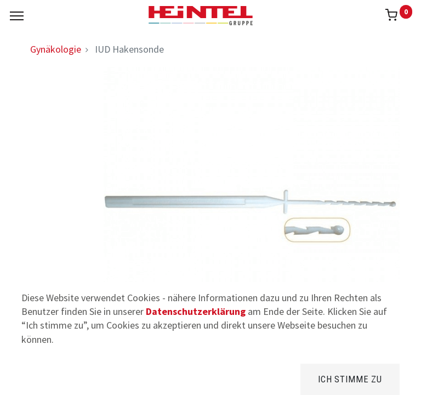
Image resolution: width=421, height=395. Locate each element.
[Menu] (17, 16)
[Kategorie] (298, 378)
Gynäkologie (55, 49)
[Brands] (211, 378)
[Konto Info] (385, 378)
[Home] (36, 378)
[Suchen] (123, 378)
